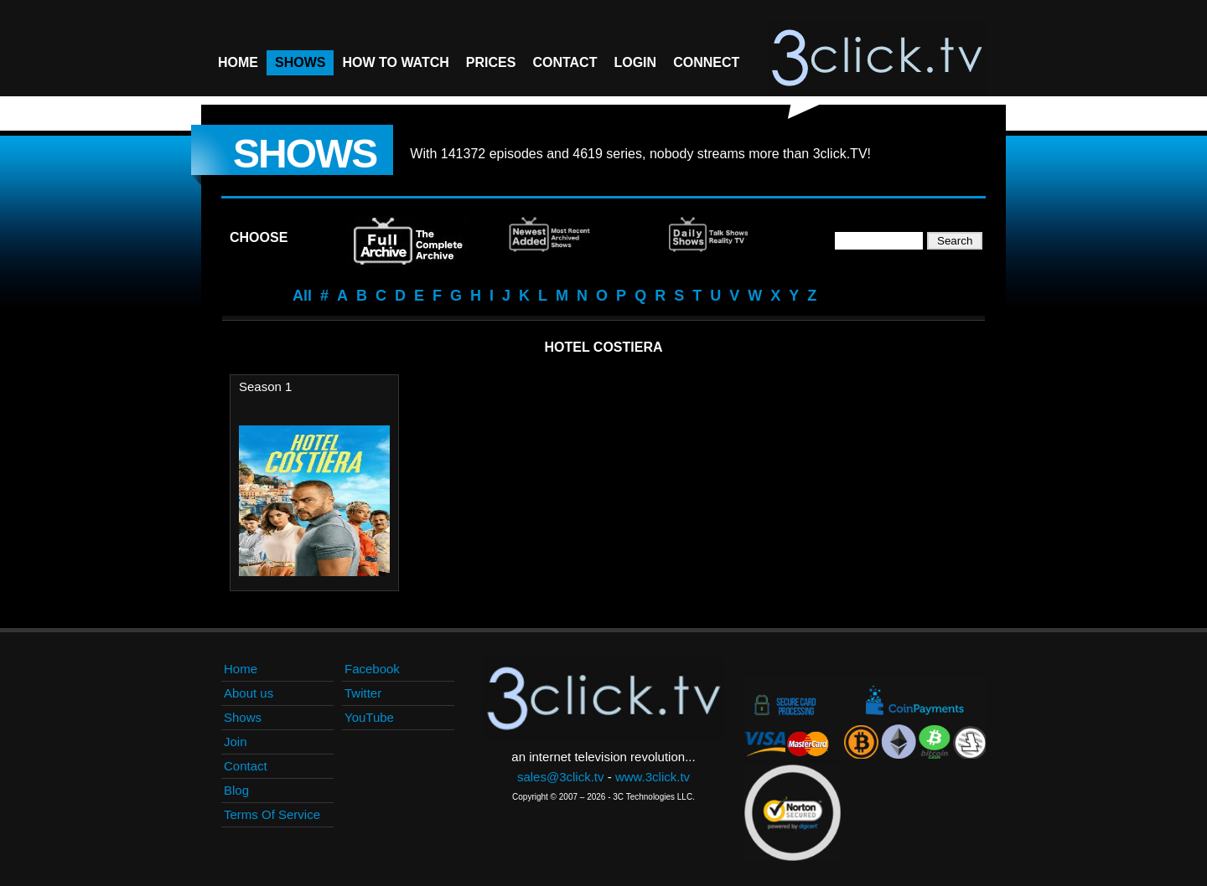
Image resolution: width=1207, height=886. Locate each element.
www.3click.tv (652, 777)
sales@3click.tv (560, 777)
